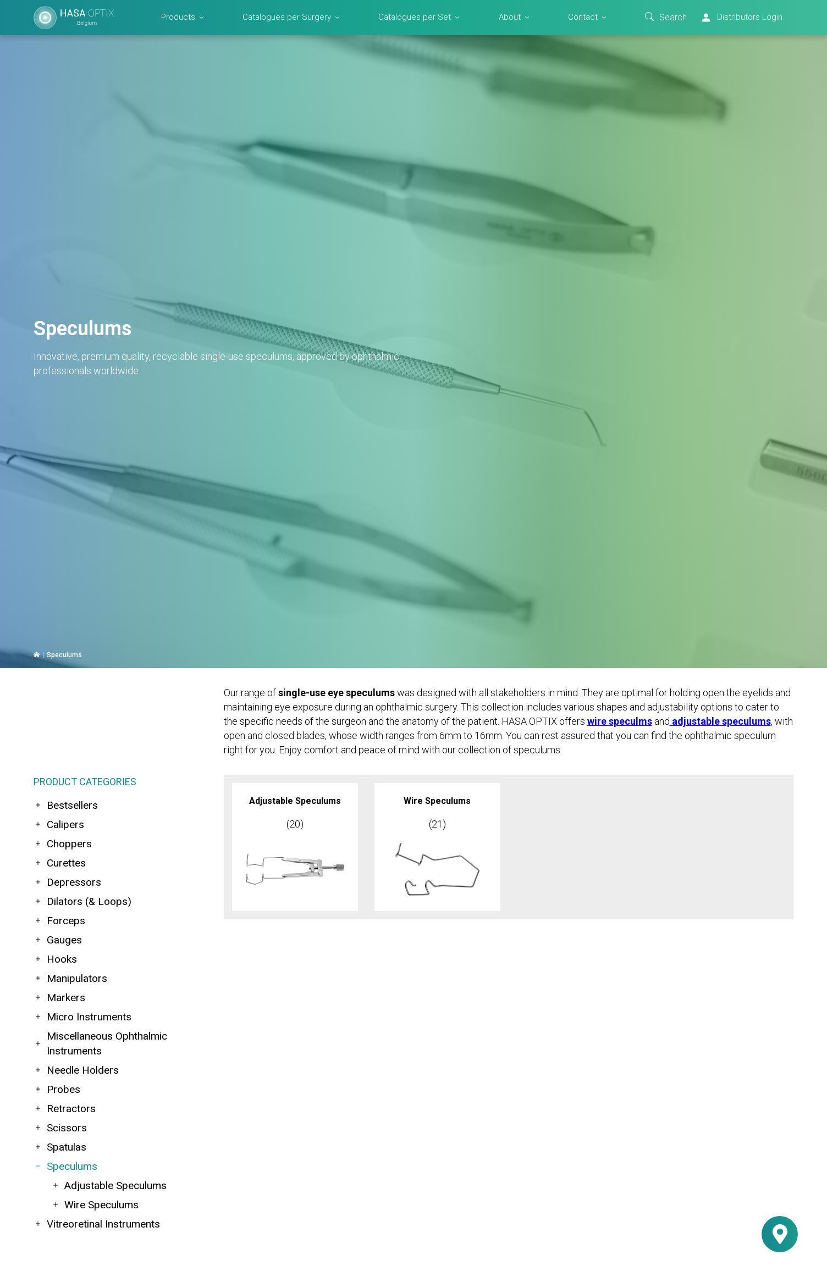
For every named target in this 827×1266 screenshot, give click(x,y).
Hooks (55, 959)
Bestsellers (66, 805)
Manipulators (70, 978)
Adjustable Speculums (109, 1185)
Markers (59, 997)
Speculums (65, 1166)
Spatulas (60, 1147)
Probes (57, 1089)
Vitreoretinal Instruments (97, 1224)
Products (178, 17)
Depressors (67, 882)
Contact (583, 17)
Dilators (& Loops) (82, 901)
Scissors (60, 1127)
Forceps (59, 920)
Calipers (59, 824)
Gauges (58, 940)
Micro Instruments (82, 1016)
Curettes (60, 863)
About (510, 17)
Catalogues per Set (414, 17)
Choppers (63, 843)
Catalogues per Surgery (286, 17)
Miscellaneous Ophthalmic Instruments (100, 1043)
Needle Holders (76, 1070)
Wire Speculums (95, 1204)
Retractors (65, 1108)
